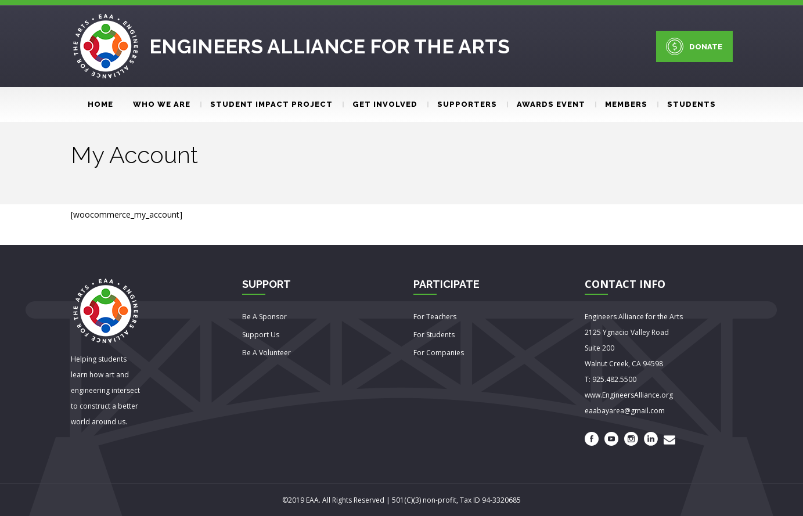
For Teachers (434, 317)
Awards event (546, 104)
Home (100, 104)
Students (686, 104)
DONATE (694, 46)
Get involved (380, 104)
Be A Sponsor (264, 317)
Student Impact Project (266, 104)
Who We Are (161, 104)
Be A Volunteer (266, 353)
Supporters (462, 104)
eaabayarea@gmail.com (625, 411)
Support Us (260, 335)
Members (621, 104)
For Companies (438, 353)
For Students (434, 335)
